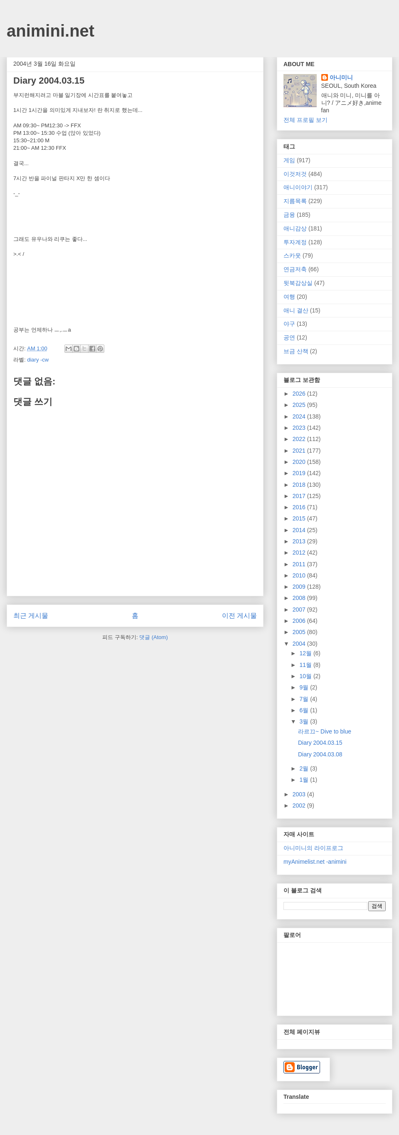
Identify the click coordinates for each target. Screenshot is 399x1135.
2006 (300, 620)
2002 (300, 805)
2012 (300, 552)
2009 (300, 586)
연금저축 (295, 269)
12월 (306, 653)
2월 (304, 768)
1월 (304, 779)
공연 (289, 337)
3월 (304, 721)
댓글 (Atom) (153, 637)
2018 (300, 484)
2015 (300, 518)
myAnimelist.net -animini (315, 861)
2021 (300, 450)
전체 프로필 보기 (305, 119)
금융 (289, 214)
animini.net (50, 31)
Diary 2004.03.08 (320, 754)
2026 (300, 393)
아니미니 (341, 77)
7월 (304, 699)
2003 (300, 794)
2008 (300, 598)
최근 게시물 (30, 615)
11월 (306, 665)
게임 (289, 160)
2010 (300, 575)
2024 (300, 416)
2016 (300, 507)
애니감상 (295, 228)
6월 (304, 710)
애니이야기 (298, 187)
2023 (300, 427)
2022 (300, 439)
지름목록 (295, 201)
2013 (300, 541)
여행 (289, 296)
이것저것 (295, 174)
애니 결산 (295, 310)
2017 (300, 496)
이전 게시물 (239, 615)
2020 (300, 461)
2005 (300, 632)
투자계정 (295, 242)
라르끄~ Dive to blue (324, 731)
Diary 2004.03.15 (320, 742)
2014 (300, 530)
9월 (304, 687)
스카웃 (292, 255)
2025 (300, 404)
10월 (306, 676)
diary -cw (38, 360)
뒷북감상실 (298, 283)
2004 (300, 643)
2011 (300, 564)
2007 (300, 609)
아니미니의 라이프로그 (313, 848)
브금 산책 (295, 351)
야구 (289, 323)
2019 (300, 473)
